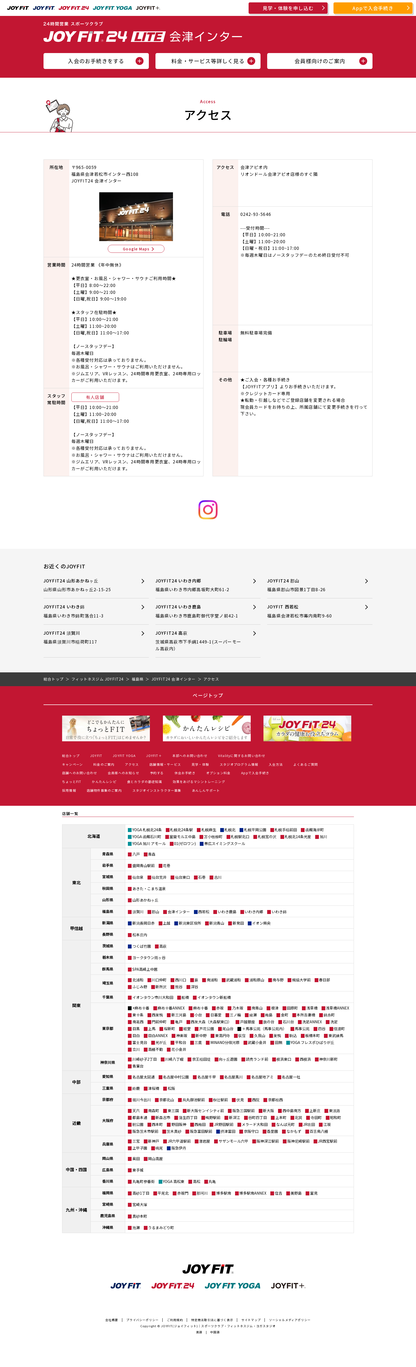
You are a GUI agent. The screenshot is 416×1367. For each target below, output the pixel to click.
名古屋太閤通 (143, 1076)
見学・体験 (200, 764)
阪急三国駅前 (243, 1110)
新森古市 (162, 1117)
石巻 (202, 877)
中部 (76, 1082)
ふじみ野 (139, 986)
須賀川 (138, 911)
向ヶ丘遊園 (228, 1059)
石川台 (288, 1021)
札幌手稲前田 (286, 829)
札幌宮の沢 (267, 836)
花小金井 (178, 1049)
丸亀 (212, 1181)
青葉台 (138, 1066)
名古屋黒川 (233, 1076)
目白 (136, 1035)
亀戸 (179, 1021)
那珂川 (202, 1193)
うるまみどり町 (161, 1227)
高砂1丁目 (140, 1193)
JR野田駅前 (223, 1124)
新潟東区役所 (190, 923)
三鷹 (198, 1042)
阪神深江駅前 (268, 1141)
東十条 (138, 1014)
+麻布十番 (140, 1008)
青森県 (107, 853)
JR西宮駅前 (327, 1141)
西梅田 (200, 1124)
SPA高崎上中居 (145, 969)
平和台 (180, 1042)
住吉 (278, 1193)
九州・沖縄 (76, 1210)
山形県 (107, 899)
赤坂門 (182, 1193)
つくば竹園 (141, 946)
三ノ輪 (235, 1014)
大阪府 (107, 1120)
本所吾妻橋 (306, 1014)
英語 (199, 1332)
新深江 (234, 1117)
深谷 (194, 986)
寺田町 (316, 1117)
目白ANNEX (158, 1035)
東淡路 (334, 1110)
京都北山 (166, 1099)
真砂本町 (139, 1216)
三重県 (107, 1088)
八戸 (136, 854)
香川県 (107, 1181)
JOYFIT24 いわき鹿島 (198, 611)
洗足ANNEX (312, 1021)
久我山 (259, 1035)
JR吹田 (309, 1124)
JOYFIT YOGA (124, 755)
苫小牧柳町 (213, 836)
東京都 (107, 1028)
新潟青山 (216, 923)
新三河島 (178, 1014)
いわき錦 (279, 911)
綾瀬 (253, 1014)
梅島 (268, 1014)
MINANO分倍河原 (225, 1042)
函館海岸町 (314, 829)
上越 (166, 923)
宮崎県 (107, 1204)
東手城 (138, 1170)
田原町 (292, 1008)
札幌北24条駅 (181, 829)
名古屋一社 (291, 1076)
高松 (196, 1181)
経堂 (187, 1028)
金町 (284, 1014)
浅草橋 (312, 1008)
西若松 (203, 911)
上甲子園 (139, 1148)
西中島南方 (292, 1110)
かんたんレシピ (104, 781)
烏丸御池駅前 (194, 1099)
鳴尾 (159, 1148)
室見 (314, 1193)
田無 (278, 1042)
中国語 (215, 1332)
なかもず (294, 1131)
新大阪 (268, 1110)
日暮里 (216, 1014)
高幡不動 (155, 1049)
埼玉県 (107, 983)
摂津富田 (227, 1131)
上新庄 (314, 1110)
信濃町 (339, 1028)
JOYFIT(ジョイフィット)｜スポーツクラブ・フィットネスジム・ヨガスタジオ (218, 1326)
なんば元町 (285, 1124)
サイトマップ (251, 1320)
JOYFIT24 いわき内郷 (198, 585)
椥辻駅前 (220, 1099)
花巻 (166, 865)
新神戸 (153, 1141)
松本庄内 (139, 934)
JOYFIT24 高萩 (198, 641)
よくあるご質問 (305, 764)
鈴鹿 (136, 1088)
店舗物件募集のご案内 (104, 790)
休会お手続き (185, 772)
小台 (198, 1014)
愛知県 (107, 1076)
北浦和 (138, 979)
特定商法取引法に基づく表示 (212, 1320)
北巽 (298, 1117)
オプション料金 (218, 772)
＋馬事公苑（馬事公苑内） (264, 1028)
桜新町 (169, 1028)
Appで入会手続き (373, 8)
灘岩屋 (204, 1141)
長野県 (107, 934)
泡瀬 (136, 1227)
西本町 (157, 1124)
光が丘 (161, 1042)
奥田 (136, 1158)
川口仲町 (159, 979)
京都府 (107, 1099)
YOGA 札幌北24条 (147, 829)
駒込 (293, 1035)
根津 (275, 1008)
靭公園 (138, 1124)
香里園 (272, 1131)
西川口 (180, 979)
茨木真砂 (174, 1131)
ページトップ (208, 695)
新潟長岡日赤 (143, 923)
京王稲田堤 (201, 1059)
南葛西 (138, 1021)
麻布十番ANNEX (171, 1008)
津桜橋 (153, 1088)
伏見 (240, 1099)
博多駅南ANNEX (252, 1193)
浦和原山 (256, 979)
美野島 (296, 1193)
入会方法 (276, 764)
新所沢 (161, 986)
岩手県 (107, 865)
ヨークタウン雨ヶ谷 (149, 957)
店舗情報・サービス (165, 764)
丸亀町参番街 (143, 1181)
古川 (218, 877)
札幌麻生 (208, 829)
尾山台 (227, 1028)
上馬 (151, 1028)
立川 (136, 1049)
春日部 (324, 979)
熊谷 (179, 986)
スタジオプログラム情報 (239, 764)
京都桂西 (275, 1099)
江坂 (327, 1124)
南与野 (278, 979)
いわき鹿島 (227, 911)
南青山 (257, 1008)
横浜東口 (283, 1059)
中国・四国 (76, 1169)
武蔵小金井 (257, 1042)
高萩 (163, 946)
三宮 (136, 1141)
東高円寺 (222, 1035)
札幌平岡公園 (255, 829)
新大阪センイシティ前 (205, 1110)
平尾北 (163, 1193)
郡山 (155, 911)
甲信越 (76, 928)
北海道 (93, 836)
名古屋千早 (206, 1076)
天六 (136, 1110)
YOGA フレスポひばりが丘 (312, 1042)
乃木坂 (237, 1008)
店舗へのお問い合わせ (79, 772)
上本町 (281, 1117)
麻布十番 (200, 1008)
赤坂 (220, 1008)
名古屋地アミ (262, 1076)
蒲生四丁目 (188, 1117)
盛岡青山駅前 (143, 865)
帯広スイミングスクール (224, 843)
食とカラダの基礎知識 (144, 781)
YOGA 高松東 (173, 1181)
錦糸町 (329, 1014)
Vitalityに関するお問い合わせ (242, 755)
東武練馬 (335, 1035)
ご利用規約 (175, 1320)
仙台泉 (138, 877)
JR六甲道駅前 (179, 1141)
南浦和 (212, 979)
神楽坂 (181, 1035)
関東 (76, 1005)
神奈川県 (107, 1062)
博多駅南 (223, 1193)
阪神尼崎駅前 (298, 1141)
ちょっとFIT (71, 781)
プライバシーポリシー (142, 1320)
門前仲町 (159, 1021)
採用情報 (69, 790)
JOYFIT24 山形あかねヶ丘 (87, 585)
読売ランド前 (257, 1059)
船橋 (185, 997)
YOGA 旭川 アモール (149, 843)
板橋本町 (312, 1035)
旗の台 (268, 1021)
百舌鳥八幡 (319, 1131)
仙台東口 (182, 877)
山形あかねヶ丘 (145, 900)
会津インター (179, 911)
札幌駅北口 (240, 836)
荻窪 (242, 1035)
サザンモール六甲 (233, 1141)
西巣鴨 (157, 1014)
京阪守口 (251, 1131)
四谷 (322, 1028)
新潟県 (107, 922)
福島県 (107, 911)
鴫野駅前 (213, 1117)
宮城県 (107, 876)
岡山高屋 (155, 1158)
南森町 (153, 1110)
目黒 (136, 1028)
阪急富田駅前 (201, 1131)
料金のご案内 (103, 764)
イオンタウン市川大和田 (152, 997)
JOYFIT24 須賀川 (87, 637)
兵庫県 (107, 1144)
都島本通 (139, 1117)
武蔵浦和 (233, 979)
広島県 (107, 1169)
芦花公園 (206, 1028)
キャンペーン (72, 764)
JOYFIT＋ (154, 755)
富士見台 (139, 1042)
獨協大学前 (301, 979)
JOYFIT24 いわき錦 (87, 611)
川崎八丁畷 (174, 1059)
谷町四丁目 (257, 1117)
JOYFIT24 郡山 (310, 585)
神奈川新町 (328, 1059)
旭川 (323, 836)
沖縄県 (107, 1227)
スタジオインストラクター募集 (156, 790)
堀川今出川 (141, 1099)
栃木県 (107, 957)
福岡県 (107, 1192)
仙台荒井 (159, 877)
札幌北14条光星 (298, 836)
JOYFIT (96, 755)
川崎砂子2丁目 (144, 1059)
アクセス (132, 764)
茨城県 (107, 945)
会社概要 (111, 1320)
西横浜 (305, 1059)
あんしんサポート (206, 790)
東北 (76, 882)
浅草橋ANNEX (337, 1008)
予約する (157, 772)
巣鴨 (277, 1035)
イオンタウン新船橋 (214, 997)
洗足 (334, 1021)
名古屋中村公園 (176, 1076)
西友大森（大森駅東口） (211, 1021)
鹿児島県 (107, 1215)
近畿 (76, 1123)
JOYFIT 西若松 (310, 611)
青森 (151, 854)
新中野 (201, 1035)
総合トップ (71, 755)
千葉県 (107, 997)
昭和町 (335, 1117)
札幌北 (230, 829)
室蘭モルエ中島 (183, 836)
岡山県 (107, 1158)
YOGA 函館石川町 (146, 836)
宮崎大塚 (139, 1204)
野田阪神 (178, 1124)
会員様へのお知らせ (123, 772)
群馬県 (107, 969)
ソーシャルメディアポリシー (290, 1320)
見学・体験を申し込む (288, 8)
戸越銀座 (247, 1021)
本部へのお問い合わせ (189, 755)
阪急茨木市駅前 (145, 1131)
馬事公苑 (302, 1028)
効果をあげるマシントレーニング (199, 781)
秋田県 (107, 888)
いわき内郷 (254, 911)
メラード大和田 (255, 1124)
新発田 (238, 923)
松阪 (171, 1088)
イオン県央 (261, 923)
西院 (255, 1099)
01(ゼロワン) (185, 843)
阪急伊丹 (178, 1148)
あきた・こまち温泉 (149, 888)
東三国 (173, 1110)
